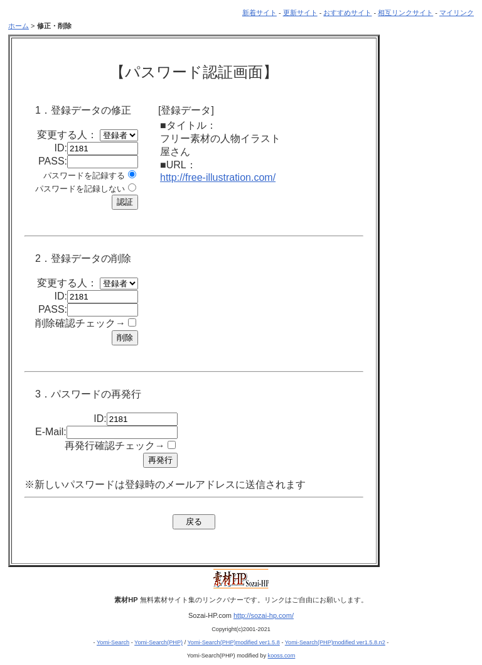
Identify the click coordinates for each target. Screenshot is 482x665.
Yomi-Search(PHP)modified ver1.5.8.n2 (335, 642)
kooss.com (282, 655)
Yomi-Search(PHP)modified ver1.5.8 (234, 642)
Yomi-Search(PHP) (158, 642)
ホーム (18, 26)
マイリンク (456, 12)
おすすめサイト (347, 12)
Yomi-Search (113, 642)
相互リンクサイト (405, 12)
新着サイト (259, 12)
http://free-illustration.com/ (218, 177)
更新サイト (300, 12)
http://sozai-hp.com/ (263, 615)
